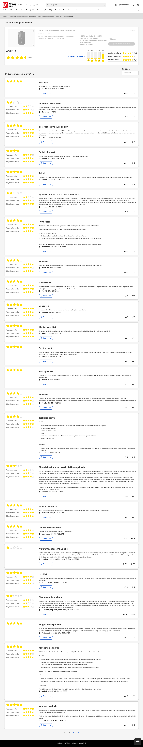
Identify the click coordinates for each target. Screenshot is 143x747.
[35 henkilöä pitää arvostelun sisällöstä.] (124, 564)
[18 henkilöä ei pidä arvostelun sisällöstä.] (133, 539)
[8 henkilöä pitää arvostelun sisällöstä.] (126, 496)
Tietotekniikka (13, 16)
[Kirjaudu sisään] (121, 5)
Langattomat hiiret (48, 16)
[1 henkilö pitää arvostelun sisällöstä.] (126, 117)
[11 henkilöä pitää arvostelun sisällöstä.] (125, 614)
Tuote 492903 (60, 16)
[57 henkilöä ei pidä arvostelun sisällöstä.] (133, 614)
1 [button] (69, 733)
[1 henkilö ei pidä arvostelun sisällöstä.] (133, 296)
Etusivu (5, 16)
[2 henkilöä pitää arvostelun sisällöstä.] (125, 539)
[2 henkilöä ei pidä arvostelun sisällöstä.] (133, 457)
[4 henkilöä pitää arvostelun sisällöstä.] (125, 725)
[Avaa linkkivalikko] (138, 10)
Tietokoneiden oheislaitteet (27, 16)
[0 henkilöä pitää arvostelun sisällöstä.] (125, 93)
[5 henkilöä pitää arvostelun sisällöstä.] (126, 211)
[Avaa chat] (137, 741)
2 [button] (73, 733)
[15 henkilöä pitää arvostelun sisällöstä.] (126, 696)
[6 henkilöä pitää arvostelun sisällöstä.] (126, 384)
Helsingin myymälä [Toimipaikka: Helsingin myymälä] (32, 5)
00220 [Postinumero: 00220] (20, 5)
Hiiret (39, 16)
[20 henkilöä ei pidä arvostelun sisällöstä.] (133, 564)
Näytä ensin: (130, 71)
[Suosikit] (133, 5)
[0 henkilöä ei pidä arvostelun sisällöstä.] (133, 93)
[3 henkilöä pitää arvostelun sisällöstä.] (126, 457)
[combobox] (76, 5)
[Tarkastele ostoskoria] (138, 5)
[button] (78, 733)
